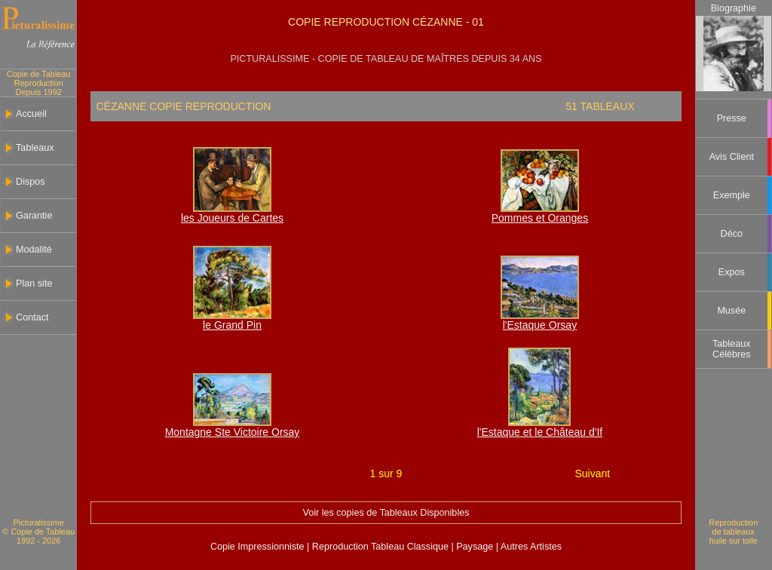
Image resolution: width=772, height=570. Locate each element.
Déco (732, 233)
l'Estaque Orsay (540, 325)
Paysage (476, 546)
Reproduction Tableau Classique (380, 546)
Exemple (731, 195)
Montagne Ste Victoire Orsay (232, 432)
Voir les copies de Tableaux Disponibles (385, 512)
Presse (731, 118)
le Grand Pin (232, 325)
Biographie (733, 8)
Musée (731, 310)
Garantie (34, 215)
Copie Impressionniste (258, 546)
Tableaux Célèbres (731, 349)
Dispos (30, 181)
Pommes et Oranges (540, 218)
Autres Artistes (530, 546)
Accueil (31, 114)
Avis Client (731, 157)
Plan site (34, 283)
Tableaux (35, 147)
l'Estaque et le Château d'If (539, 432)
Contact (32, 317)
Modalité (34, 249)
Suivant (592, 473)
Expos (731, 272)
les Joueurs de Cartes (232, 218)
